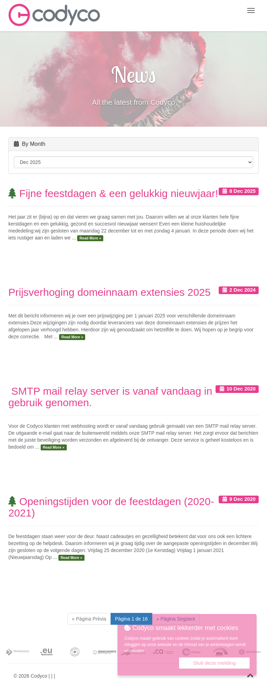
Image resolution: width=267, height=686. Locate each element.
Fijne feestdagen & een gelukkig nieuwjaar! (113, 193)
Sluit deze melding (214, 663)
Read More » (90, 238)
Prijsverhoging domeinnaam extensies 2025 (109, 292)
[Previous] (89, 619)
